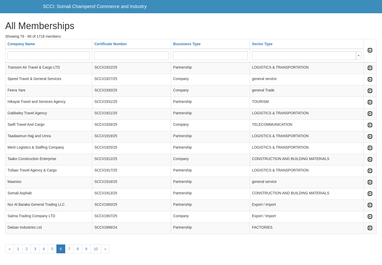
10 (96, 249)
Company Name (21, 44)
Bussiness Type (187, 44)
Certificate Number (110, 44)
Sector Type (262, 44)
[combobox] (306, 55)
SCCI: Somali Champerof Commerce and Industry (95, 6)
